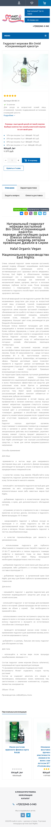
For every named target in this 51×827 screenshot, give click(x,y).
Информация (25, 795)
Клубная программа (25, 792)
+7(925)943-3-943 (41, 26)
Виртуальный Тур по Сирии (35, 12)
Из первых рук (32, 20)
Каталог (25, 798)
